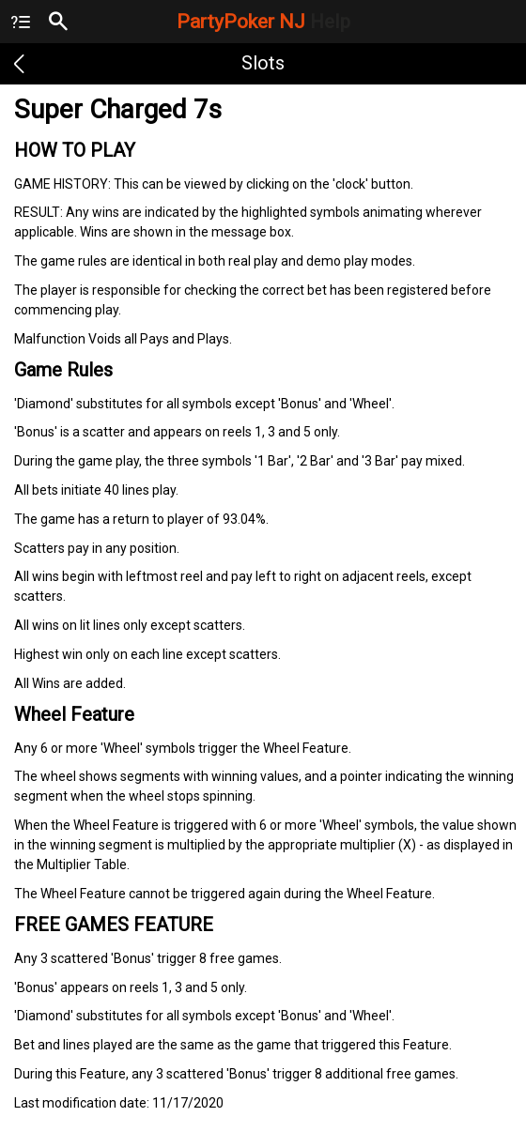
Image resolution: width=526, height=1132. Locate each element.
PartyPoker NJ (263, 21)
